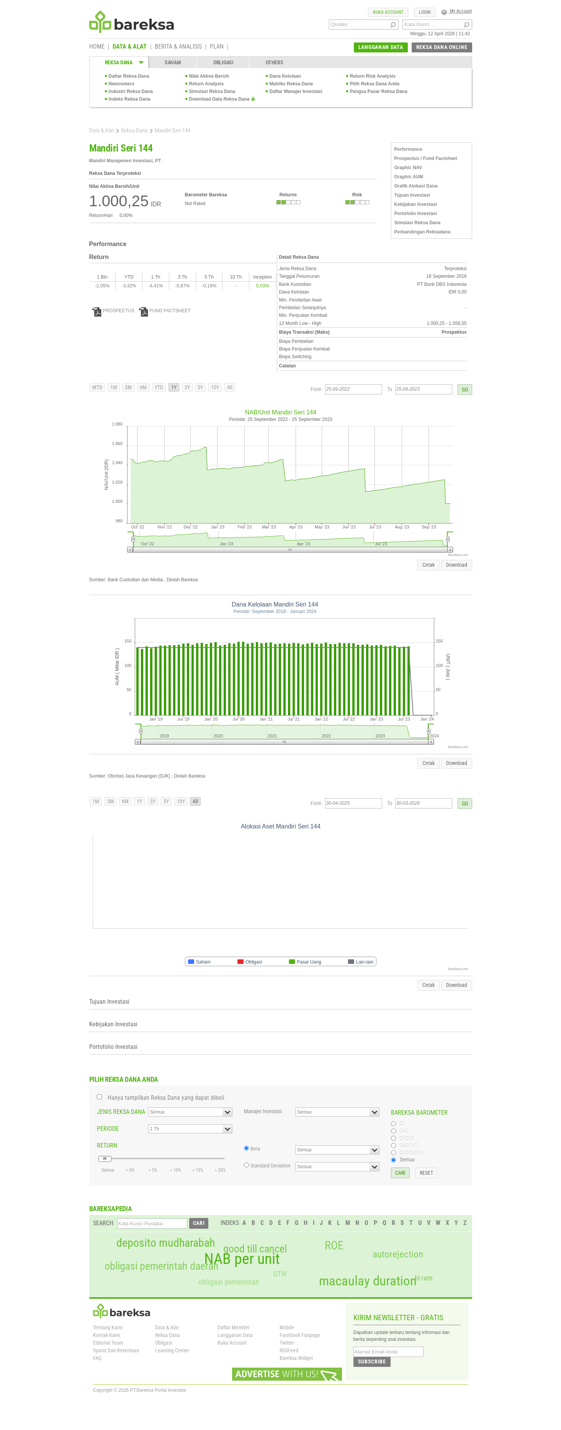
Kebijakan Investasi (415, 204)
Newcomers (121, 83)
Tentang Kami (108, 1327)
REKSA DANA (118, 62)
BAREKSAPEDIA (110, 1209)
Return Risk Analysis (373, 76)
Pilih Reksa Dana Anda (375, 83)
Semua (407, 1159)
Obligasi (163, 1343)
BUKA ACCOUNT (388, 12)
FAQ (97, 1358)
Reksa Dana (134, 130)
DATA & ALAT (130, 47)
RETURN (107, 1145)
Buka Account (232, 1343)
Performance (408, 149)
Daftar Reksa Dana (129, 76)
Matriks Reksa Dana (291, 83)
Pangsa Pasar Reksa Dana (378, 91)
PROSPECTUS (113, 310)
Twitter (287, 1343)
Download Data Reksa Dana (219, 99)
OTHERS (274, 62)
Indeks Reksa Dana (129, 99)
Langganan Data (235, 1335)
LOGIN (424, 12)
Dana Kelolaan (285, 76)
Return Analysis (206, 83)
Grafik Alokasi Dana (416, 186)
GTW (279, 1274)
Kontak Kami (106, 1335)
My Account (456, 11)
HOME (97, 47)
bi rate (424, 1278)
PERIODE (108, 1128)
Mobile (287, 1327)
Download (456, 565)
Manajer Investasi (263, 1111)
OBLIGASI (223, 62)
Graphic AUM (409, 176)
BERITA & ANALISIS (178, 47)
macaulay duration (368, 1281)
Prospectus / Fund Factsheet (425, 158)
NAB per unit (242, 1259)
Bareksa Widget (296, 1358)
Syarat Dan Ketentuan (116, 1350)
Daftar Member (234, 1327)
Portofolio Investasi (415, 213)
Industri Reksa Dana (131, 91)
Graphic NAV (408, 167)
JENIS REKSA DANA (121, 1111)
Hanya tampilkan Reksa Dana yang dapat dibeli (166, 1097)
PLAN (217, 47)
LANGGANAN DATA (380, 47)
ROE (334, 1245)
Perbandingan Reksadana (422, 232)
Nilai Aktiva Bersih (209, 76)
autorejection (398, 1254)
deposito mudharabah (165, 1243)
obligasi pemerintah (228, 1282)
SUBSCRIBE (372, 1361)
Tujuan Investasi (412, 195)
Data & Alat (101, 130)
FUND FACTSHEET (165, 310)
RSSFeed (289, 1350)
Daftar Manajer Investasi (296, 91)
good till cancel (255, 1249)
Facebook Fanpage (300, 1335)
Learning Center (172, 1350)
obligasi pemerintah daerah (162, 1266)
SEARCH (103, 1223)
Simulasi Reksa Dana (212, 91)
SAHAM (173, 62)
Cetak (428, 565)
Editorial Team (108, 1343)
